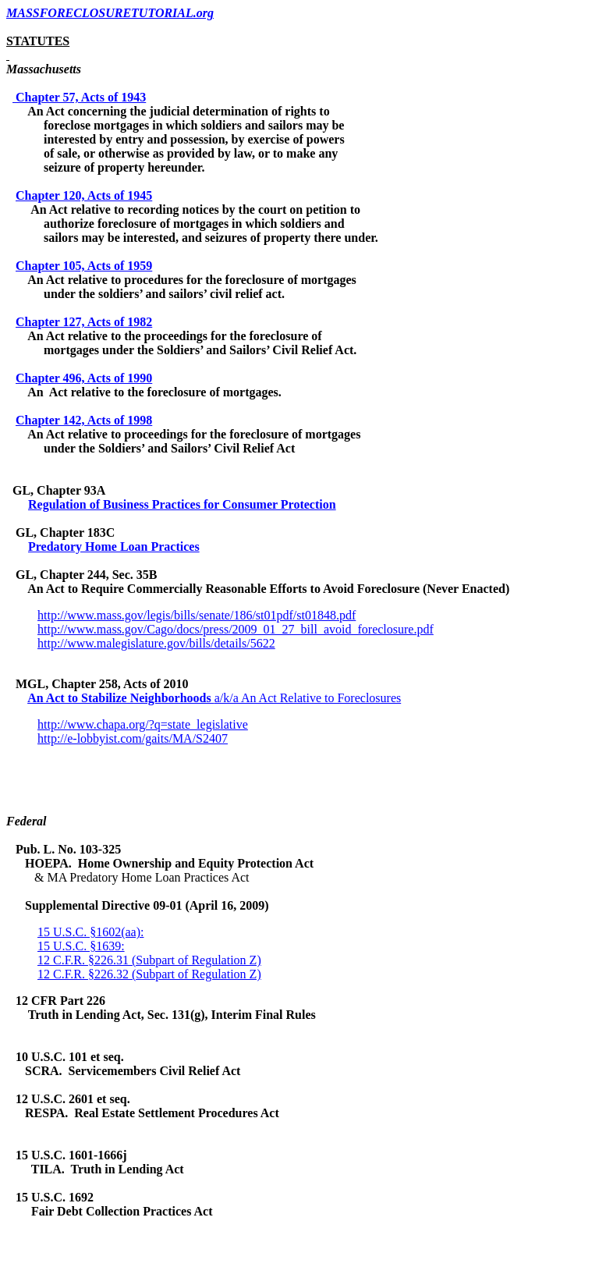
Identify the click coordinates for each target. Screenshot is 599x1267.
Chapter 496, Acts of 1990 (84, 378)
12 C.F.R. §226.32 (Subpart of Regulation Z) (149, 974)
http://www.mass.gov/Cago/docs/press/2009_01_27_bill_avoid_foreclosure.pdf (235, 629)
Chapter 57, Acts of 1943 (81, 97)
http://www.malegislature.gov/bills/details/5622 (156, 643)
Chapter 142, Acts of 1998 (84, 420)
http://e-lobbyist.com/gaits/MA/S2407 (132, 738)
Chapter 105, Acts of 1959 (84, 265)
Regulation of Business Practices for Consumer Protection (182, 504)
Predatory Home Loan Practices (114, 546)
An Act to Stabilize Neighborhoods (120, 697)
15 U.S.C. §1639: (81, 946)
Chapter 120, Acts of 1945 (84, 195)
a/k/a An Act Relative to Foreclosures (308, 697)
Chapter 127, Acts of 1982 (84, 321)
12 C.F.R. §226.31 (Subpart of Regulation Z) (149, 960)
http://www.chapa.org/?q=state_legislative (142, 724)
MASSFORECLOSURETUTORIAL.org (110, 13)
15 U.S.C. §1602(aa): (90, 932)
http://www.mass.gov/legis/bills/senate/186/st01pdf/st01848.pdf (196, 615)
